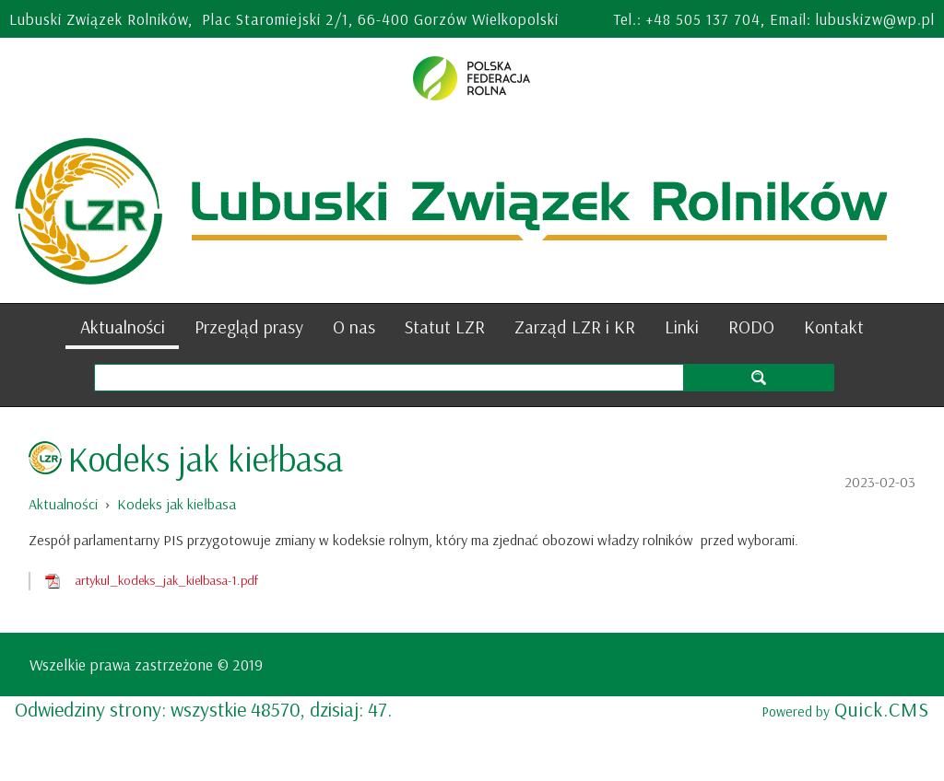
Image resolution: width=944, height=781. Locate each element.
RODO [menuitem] (751, 326)
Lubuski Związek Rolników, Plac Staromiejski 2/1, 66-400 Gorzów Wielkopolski (284, 19)
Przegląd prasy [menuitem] (249, 326)
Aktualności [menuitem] (122, 326)
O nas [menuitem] (354, 326)
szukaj (759, 377)
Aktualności (63, 504)
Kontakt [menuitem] (834, 326)
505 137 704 (718, 19)
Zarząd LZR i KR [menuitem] (574, 326)
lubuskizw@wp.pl (875, 19)
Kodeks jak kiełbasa (176, 504)
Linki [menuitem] (682, 326)
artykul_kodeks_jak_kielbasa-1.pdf (166, 580)
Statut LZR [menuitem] (445, 326)
